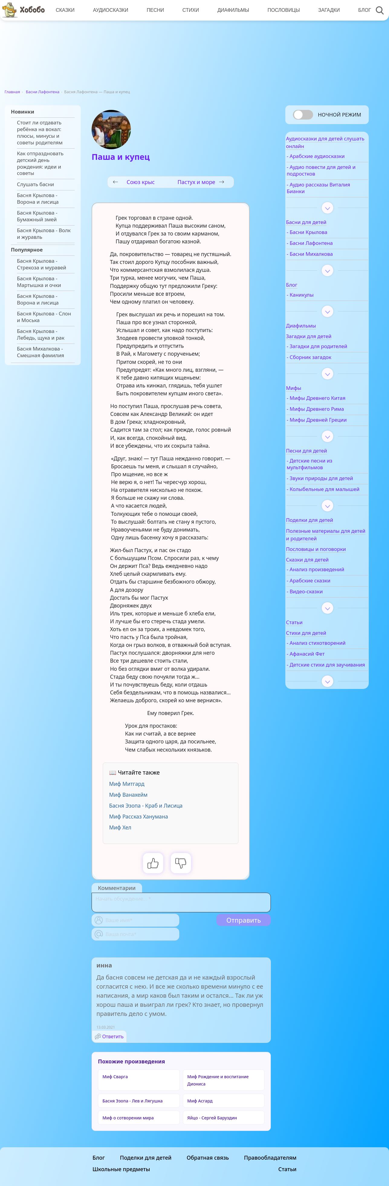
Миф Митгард (126, 783)
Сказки (64, 10)
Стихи (188, 10)
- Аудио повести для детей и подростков (327, 175)
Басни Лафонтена (43, 91)
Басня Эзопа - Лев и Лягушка (132, 1101)
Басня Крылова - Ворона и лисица (38, 198)
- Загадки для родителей (319, 354)
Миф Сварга (115, 1076)
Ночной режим (339, 114)
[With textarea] (181, 902)
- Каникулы (316, 299)
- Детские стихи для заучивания (327, 712)
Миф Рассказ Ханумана (138, 816)
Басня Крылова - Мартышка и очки (39, 281)
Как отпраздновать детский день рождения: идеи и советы (40, 163)
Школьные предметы (121, 1169)
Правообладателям (270, 1157)
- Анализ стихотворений (321, 684)
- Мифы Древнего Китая (324, 413)
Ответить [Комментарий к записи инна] (113, 1036)
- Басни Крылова (323, 237)
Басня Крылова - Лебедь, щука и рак (40, 334)
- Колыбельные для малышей (326, 524)
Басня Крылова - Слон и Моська (44, 317)
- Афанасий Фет (321, 698)
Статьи (287, 1169)
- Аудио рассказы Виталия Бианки (323, 192)
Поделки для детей (146, 1157)
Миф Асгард (199, 1101)
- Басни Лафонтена (326, 248)
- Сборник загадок (325, 368)
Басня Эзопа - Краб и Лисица (146, 805)
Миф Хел (120, 827)
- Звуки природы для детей (328, 506)
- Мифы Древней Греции (323, 441)
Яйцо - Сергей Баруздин (212, 1118)
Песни (153, 10)
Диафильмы (230, 10)
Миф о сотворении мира (128, 1118)
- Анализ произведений (331, 607)
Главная (12, 91)
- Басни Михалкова (326, 258)
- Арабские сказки (324, 618)
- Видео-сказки (321, 629)
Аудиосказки (109, 10)
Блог (359, 10)
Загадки (324, 10)
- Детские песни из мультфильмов (325, 489)
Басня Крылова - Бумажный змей (37, 216)
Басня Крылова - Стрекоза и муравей (41, 264)
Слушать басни (35, 184)
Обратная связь (207, 1157)
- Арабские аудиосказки (332, 161)
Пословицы (280, 10)
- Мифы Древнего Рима (331, 427)
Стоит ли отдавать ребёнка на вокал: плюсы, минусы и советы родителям (40, 132)
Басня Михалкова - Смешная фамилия (40, 352)
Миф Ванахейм (128, 794)
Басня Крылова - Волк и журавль (44, 233)
